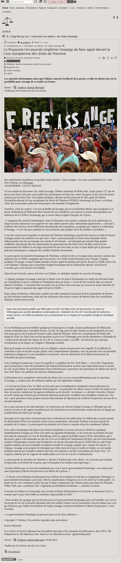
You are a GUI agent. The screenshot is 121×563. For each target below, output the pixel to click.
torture (37, 58)
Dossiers (63, 8)
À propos (6, 11)
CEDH (9, 73)
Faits (11, 8)
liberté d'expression (24, 64)
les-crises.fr (25, 42)
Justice (6, 31)
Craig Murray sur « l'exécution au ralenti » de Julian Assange (42, 36)
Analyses (19, 8)
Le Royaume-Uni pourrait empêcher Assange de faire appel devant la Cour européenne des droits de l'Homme (57, 52)
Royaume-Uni (13, 67)
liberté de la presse (42, 64)
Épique (42, 8)
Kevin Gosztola (13, 61)
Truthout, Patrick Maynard (30, 87)
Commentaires (102, 8)
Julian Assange (13, 70)
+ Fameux (80, 8)
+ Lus (71, 8)
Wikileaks (11, 64)
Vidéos (90, 8)
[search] (21, 1)
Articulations (32, 8)
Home (5, 8)
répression (28, 58)
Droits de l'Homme (15, 58)
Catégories (52, 8)
